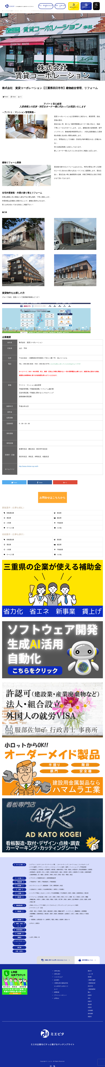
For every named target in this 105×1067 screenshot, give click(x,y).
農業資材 (56, 885)
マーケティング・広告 (36, 908)
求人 (43, 872)
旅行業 (39, 872)
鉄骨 (89, 899)
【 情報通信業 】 (19, 905)
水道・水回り (19, 951)
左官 (82, 897)
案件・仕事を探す (60, 6)
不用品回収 (83, 867)
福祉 (61, 872)
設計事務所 (75, 899)
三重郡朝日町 (91, 983)
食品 (71, 874)
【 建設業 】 (19, 897)
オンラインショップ (36, 885)
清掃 (47, 872)
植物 (73, 893)
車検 (51, 874)
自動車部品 (80, 893)
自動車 (61, 919)
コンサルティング (84, 864)
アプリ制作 (42, 905)
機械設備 (32, 899)
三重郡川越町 (91, 980)
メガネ (48, 893)
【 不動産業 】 (19, 882)
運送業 (9, 518)
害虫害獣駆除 (83, 869)
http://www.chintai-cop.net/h (28, 466)
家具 (69, 893)
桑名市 (90, 971)
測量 (43, 899)
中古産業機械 (55, 893)
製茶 (51, 913)
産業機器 (84, 911)
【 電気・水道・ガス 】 (19, 925)
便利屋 (53, 869)
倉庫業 (48, 919)
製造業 (59, 513)
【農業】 (19, 937)
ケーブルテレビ (51, 905)
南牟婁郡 (90, 1013)
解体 (69, 899)
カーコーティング (63, 864)
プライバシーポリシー (60, 995)
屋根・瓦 (71, 897)
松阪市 (90, 1001)
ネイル (53, 867)
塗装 (54, 897)
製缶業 (47, 913)
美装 (65, 899)
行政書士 (61, 889)
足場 (81, 899)
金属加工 (67, 913)
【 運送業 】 (19, 919)
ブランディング (62, 905)
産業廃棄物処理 (51, 878)
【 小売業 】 (19, 893)
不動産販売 (45, 881)
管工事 (60, 899)
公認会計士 (33, 889)
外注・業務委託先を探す (46, 6)
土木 (50, 897)
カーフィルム (73, 864)
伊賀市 (90, 1007)
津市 (89, 998)
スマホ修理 (33, 867)
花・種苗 (40, 874)
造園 (85, 899)
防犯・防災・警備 (63, 874)
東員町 (90, 977)
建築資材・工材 (47, 885)
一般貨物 (32, 919)
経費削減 (56, 992)
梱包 (56, 919)
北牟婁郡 (90, 1010)
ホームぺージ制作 (73, 905)
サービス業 (10, 528)
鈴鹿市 (90, 995)
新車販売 (32, 872)
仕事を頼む (57, 971)
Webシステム (34, 905)
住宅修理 (47, 869)
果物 (35, 937)
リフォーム (33, 897)
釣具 (55, 874)
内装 (46, 897)
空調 (55, 899)
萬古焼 (86, 893)
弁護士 (40, 889)
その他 (59, 528)
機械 (87, 897)
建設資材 (50, 911)
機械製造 (77, 911)
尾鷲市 (90, 1016)
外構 (58, 897)
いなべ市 (90, 974)
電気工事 (32, 902)
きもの (42, 893)
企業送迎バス (40, 919)
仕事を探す (57, 974)
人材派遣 (40, 869)
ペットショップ (74, 867)
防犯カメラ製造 (84, 913)
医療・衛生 (33, 911)
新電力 (38, 923)
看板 (51, 899)
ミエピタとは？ (58, 977)
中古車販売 (33, 869)
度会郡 (90, 1004)
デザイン (40, 867)
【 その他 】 (19, 878)
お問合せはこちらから (52, 497)
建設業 (59, 518)
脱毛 (70, 872)
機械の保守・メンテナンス (65, 911)
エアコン (32, 864)
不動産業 (60, 523)
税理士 (56, 889)
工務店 (78, 897)
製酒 (55, 913)
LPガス (32, 923)
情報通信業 (10, 513)
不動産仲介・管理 (35, 881)
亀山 (89, 992)
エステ (39, 864)
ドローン (47, 867)
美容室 (65, 872)
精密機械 (32, 913)
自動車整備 (33, 874)
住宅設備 (40, 897)
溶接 (47, 899)
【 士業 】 (19, 889)
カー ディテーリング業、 (49, 864)
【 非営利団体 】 (19, 930)
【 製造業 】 (19, 911)
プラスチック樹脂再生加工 (37, 878)
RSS (54, 1066)
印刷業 (40, 911)
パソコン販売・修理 (62, 867)
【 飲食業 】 (19, 933)
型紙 (44, 911)
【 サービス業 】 (19, 864)
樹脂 (55, 911)
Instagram (50, 1066)
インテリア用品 (34, 893)
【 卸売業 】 (19, 886)
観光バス (67, 919)
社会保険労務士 (47, 889)
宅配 (52, 919)
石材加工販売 (54, 872)
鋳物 (77, 913)
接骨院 (90, 869)
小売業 (9, 523)
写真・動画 (68, 869)
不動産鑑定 (53, 881)
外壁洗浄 (75, 869)
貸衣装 (47, 874)
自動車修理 (88, 872)
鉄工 (73, 913)
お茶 (31, 937)
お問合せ (56, 998)
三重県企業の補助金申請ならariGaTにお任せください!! (61, 986)
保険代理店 (60, 869)
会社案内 (56, 980)
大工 (66, 897)
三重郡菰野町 (91, 989)
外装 (62, 897)
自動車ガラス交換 (78, 872)
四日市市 (90, 986)
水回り (39, 899)
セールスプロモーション (19, 942)
